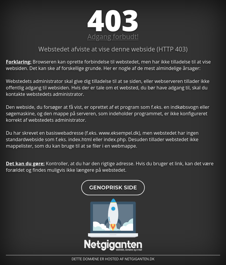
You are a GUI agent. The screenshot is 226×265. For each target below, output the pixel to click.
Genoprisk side (113, 187)
